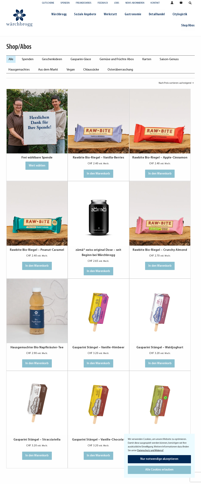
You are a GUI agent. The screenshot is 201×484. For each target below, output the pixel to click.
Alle (10, 59)
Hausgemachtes (19, 69)
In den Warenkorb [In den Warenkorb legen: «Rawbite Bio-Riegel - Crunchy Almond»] (77, 246)
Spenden (65, 3)
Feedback (103, 3)
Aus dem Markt (48, 69)
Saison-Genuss (169, 59)
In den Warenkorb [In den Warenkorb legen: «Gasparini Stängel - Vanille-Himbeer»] (171, 246)
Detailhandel (157, 14)
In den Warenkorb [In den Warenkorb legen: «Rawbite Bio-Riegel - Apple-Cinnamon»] (124, 163)
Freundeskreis (83, 3)
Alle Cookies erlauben (159, 469)
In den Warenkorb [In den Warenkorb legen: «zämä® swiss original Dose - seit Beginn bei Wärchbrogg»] (29, 246)
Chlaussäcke (91, 69)
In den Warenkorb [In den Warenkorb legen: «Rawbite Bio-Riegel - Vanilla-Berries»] (77, 163)
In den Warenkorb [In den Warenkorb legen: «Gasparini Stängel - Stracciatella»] (77, 328)
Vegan (71, 69)
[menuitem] (59, 14)
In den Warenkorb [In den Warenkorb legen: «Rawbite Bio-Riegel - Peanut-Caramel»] (171, 163)
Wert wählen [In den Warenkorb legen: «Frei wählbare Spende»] (30, 150)
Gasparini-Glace (81, 59)
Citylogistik (180, 14)
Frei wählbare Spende (29, 142)
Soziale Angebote (85, 14)
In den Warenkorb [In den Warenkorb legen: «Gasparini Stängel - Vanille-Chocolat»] (124, 328)
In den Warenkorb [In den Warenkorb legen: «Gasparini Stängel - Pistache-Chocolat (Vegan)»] (171, 328)
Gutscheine (48, 3)
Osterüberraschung (120, 69)
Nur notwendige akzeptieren (159, 459)
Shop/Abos (188, 25)
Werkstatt (110, 14)
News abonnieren (134, 3)
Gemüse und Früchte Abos (117, 59)
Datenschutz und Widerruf (150, 450)
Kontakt (155, 3)
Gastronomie (133, 14)
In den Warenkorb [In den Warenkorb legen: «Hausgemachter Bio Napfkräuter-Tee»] (124, 246)
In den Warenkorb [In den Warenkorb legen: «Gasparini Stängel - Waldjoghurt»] (29, 328)
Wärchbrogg (59, 14)
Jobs (116, 3)
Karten (146, 59)
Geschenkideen (52, 59)
